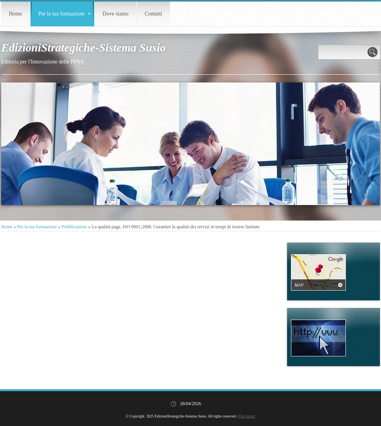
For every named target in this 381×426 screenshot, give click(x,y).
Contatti (153, 14)
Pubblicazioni (74, 226)
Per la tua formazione (64, 14)
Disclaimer (247, 416)
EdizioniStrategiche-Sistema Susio (83, 47)
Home (15, 14)
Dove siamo (115, 14)
